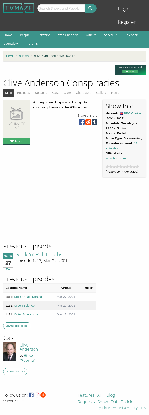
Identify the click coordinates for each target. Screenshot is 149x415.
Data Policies (123, 402)
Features (86, 395)
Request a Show (93, 402)
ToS (143, 408)
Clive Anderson (29, 347)
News (115, 92)
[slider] (122, 166)
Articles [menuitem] (91, 35)
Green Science (24, 305)
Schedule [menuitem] (110, 35)
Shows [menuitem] (8, 35)
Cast (55, 92)
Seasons (41, 92)
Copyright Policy (105, 408)
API (100, 395)
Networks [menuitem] (43, 35)
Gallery (101, 92)
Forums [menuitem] (32, 44)
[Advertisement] (33, 214)
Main (8, 92)
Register (127, 22)
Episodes (23, 92)
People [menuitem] (25, 35)
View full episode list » (17, 326)
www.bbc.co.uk (116, 158)
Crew (67, 92)
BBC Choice (132, 113)
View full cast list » (15, 371)
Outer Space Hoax (27, 314)
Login (124, 8)
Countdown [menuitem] (12, 44)
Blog (110, 395)
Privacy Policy (128, 408)
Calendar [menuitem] (131, 35)
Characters (83, 92)
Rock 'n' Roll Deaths (39, 254)
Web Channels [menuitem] (68, 35)
